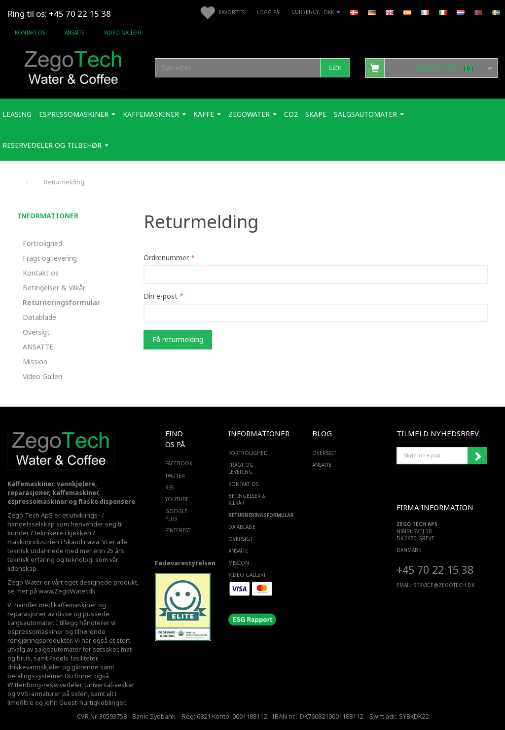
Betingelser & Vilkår (54, 287)
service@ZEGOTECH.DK (444, 585)
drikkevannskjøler (34, 667)
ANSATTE (74, 32)
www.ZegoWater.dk (67, 591)
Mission (35, 361)
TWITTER (175, 475)
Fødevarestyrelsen (185, 563)
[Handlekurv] (431, 67)
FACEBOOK (176, 463)
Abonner (477, 456)
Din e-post (161, 296)
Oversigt (36, 332)
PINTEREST (176, 530)
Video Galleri (122, 32)
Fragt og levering (50, 258)
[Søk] (335, 67)
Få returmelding (177, 339)
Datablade (39, 317)
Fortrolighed (42, 243)
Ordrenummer (166, 257)
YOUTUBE (176, 499)
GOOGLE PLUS (176, 514)
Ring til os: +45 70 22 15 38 (59, 13)
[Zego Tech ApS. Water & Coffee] (73, 66)
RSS (169, 487)
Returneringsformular (61, 302)
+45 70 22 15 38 (435, 569)
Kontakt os (30, 32)
